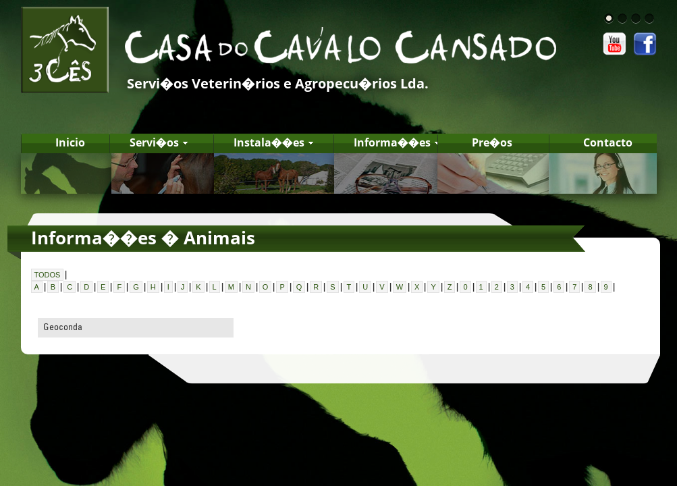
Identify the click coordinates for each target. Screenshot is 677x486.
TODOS (47, 275)
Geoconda (62, 327)
